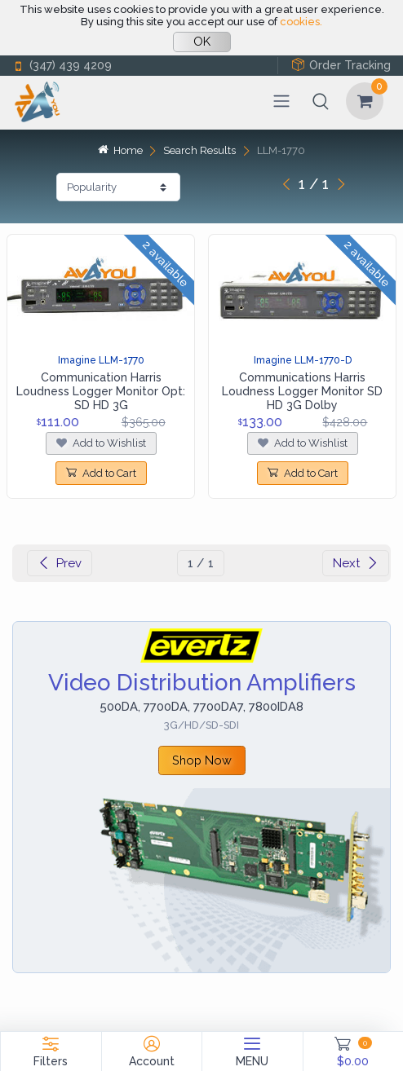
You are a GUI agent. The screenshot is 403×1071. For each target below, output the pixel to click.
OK (201, 41)
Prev (60, 563)
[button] (320, 101)
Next (356, 563)
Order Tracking (341, 65)
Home (120, 150)
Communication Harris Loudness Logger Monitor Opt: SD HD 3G (100, 391)
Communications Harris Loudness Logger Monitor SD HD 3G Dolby (302, 391)
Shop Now (202, 760)
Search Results (199, 150)
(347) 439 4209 (62, 66)
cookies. (301, 21)
